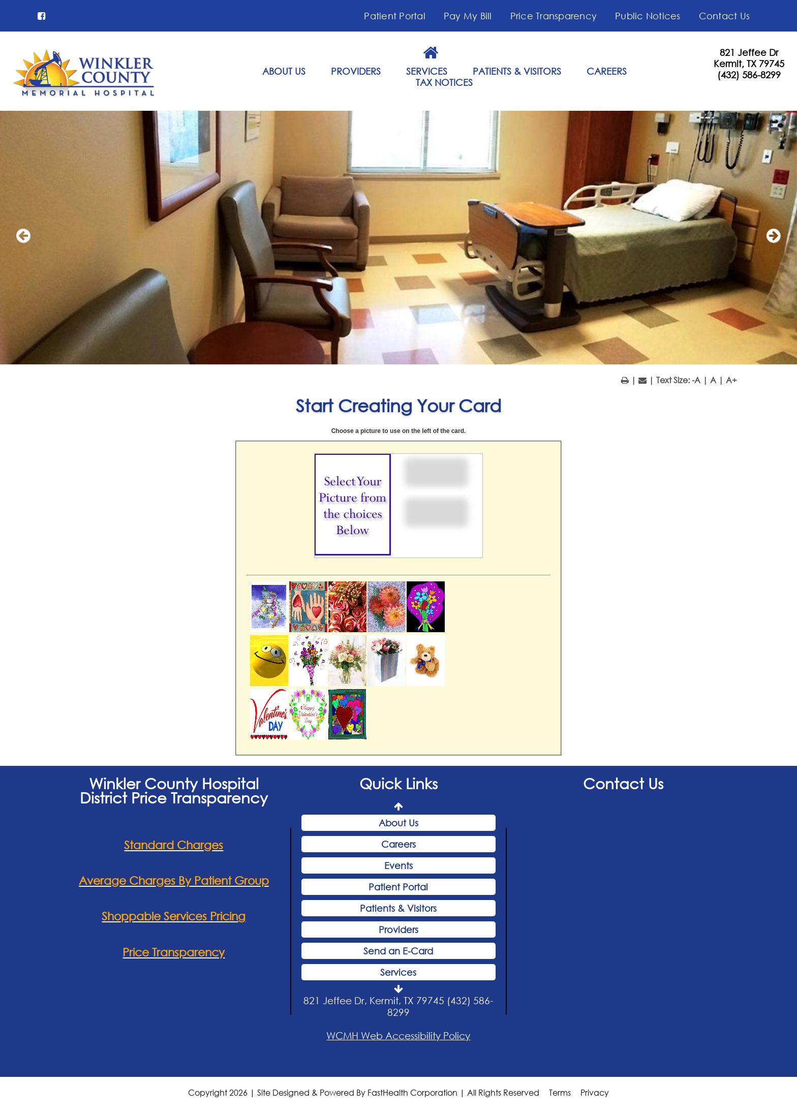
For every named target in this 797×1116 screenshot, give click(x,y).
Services (398, 972)
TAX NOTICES (444, 82)
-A (696, 380)
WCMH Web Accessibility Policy (398, 1035)
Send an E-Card (398, 950)
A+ (731, 380)
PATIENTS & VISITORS (517, 71)
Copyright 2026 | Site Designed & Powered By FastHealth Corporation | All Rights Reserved (363, 1092)
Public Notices (648, 15)
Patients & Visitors (398, 908)
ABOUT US (283, 71)
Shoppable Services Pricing (174, 916)
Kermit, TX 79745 (749, 63)
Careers (398, 844)
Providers (398, 929)
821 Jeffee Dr (749, 52)
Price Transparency (553, 15)
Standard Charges (173, 845)
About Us (398, 822)
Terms (560, 1092)
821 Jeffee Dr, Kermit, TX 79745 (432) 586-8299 (398, 1006)
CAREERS (607, 71)
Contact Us (724, 15)
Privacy (594, 1092)
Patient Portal (394, 15)
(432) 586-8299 (749, 74)
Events (398, 865)
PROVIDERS (356, 71)
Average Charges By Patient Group (174, 880)
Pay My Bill (468, 15)
